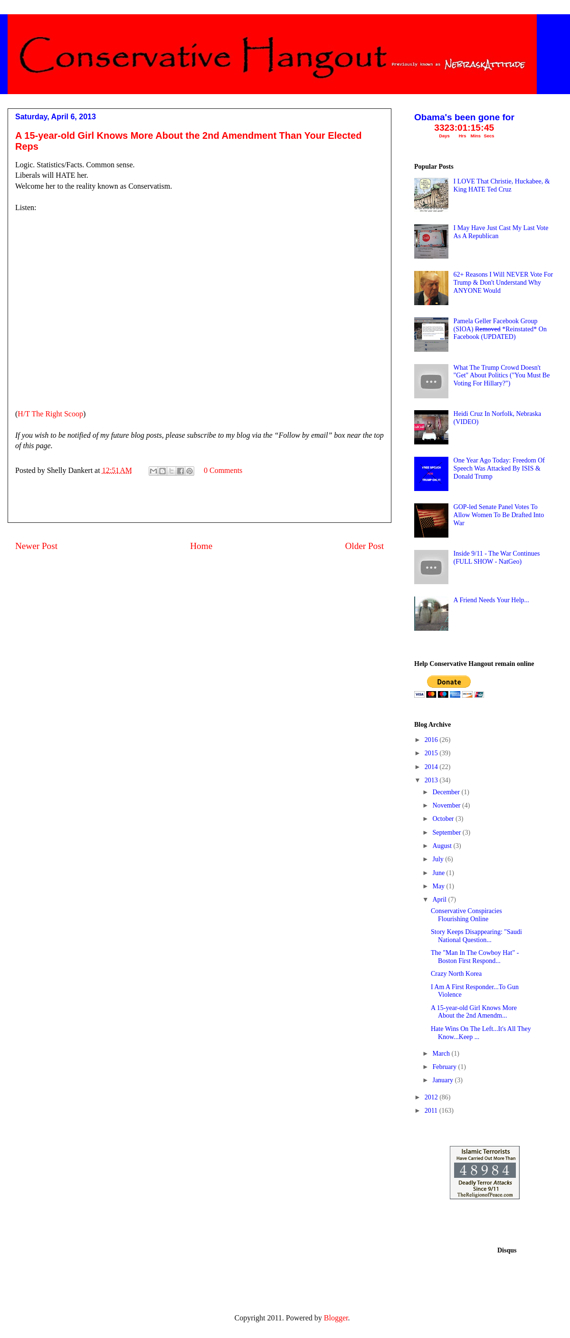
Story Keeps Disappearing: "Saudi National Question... (476, 935)
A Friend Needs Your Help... (491, 600)
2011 (432, 1110)
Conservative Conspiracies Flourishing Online (466, 915)
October (444, 818)
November (447, 805)
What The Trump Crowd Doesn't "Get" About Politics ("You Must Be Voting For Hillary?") (502, 375)
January (443, 1080)
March (441, 1053)
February (445, 1066)
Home (201, 546)
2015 (432, 753)
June (439, 872)
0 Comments (223, 470)
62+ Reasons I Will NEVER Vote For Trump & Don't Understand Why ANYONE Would (503, 282)
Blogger (336, 1318)
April (440, 899)
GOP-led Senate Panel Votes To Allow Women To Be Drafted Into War (499, 515)
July (438, 859)
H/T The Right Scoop (50, 414)
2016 (432, 739)
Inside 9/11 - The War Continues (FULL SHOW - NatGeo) (497, 557)
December (446, 792)
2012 (432, 1097)
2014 (432, 766)
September (447, 832)
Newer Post (36, 546)
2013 (432, 780)
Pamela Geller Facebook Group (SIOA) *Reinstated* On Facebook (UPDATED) (500, 329)
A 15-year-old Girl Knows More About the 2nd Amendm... (474, 1012)
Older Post (364, 546)
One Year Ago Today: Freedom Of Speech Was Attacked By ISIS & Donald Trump (499, 468)
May (439, 886)
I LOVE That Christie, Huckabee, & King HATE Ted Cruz (502, 185)
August (442, 845)
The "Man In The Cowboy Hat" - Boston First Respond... (475, 956)
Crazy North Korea (456, 973)
